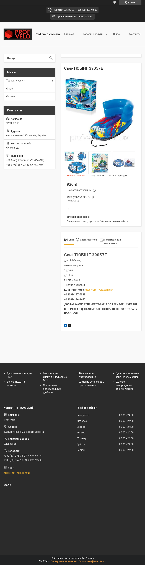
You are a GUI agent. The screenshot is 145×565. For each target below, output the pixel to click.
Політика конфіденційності (92, 561)
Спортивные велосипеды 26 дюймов (52, 389)
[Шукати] (51, 58)
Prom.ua (90, 558)
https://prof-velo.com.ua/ (99, 289)
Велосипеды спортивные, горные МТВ (55, 377)
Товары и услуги (93, 34)
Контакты (135, 34)
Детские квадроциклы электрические (124, 385)
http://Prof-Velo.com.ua (17, 472)
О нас (116, 34)
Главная (69, 34)
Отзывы (10, 96)
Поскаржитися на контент (64, 561)
